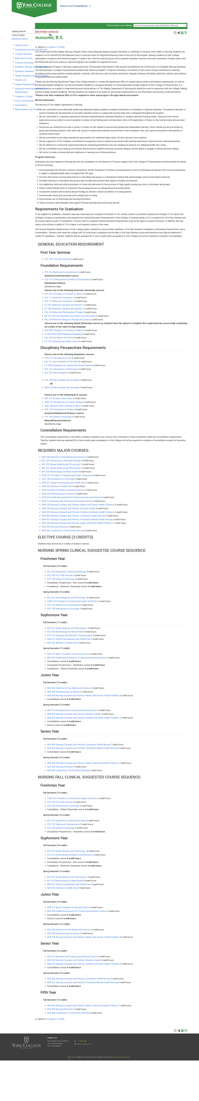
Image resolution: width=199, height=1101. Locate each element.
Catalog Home (21, 48)
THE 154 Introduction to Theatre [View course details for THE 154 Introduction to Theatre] (90, 450)
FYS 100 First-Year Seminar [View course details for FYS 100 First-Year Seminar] (88, 299)
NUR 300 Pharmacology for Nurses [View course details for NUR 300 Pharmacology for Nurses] (89, 534)
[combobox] (160, 28)
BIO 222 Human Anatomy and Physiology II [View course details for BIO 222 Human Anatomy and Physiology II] (92, 508)
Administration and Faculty (27, 108)
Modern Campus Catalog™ (121, 1097)
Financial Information (24, 65)
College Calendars (23, 56)
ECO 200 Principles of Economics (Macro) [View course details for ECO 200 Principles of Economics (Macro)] (94, 371)
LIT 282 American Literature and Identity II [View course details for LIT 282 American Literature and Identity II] (94, 349)
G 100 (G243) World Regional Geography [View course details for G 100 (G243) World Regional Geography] (94, 374)
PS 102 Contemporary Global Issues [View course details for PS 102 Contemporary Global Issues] (92, 382)
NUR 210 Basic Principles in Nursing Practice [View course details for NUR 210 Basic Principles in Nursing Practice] (94, 530)
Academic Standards (24, 74)
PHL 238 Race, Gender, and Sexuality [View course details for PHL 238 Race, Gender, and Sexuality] (92, 420)
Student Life (20, 82)
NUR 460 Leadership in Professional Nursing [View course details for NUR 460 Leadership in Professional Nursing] (93, 571)
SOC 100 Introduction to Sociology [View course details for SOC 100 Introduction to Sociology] (89, 519)
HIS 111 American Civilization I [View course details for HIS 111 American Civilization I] (89, 338)
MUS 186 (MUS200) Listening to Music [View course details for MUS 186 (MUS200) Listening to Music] (93, 446)
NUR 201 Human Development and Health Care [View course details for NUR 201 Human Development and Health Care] (94, 523)
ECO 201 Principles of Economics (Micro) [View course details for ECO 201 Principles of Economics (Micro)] (94, 334)
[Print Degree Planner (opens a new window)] (175, 35)
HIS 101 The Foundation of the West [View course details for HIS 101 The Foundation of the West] (92, 402)
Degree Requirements (25, 87)
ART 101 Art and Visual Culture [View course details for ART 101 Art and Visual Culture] (89, 439)
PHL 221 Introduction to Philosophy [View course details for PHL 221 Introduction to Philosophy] (91, 409)
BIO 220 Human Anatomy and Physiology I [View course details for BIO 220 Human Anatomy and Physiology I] (92, 505)
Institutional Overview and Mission (31, 52)
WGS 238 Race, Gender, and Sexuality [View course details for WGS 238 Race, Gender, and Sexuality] (92, 428)
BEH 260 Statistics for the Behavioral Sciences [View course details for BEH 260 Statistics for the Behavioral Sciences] (94, 497)
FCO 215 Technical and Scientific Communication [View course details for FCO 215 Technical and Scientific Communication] (97, 320)
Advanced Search (20, 41)
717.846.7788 (82, 1081)
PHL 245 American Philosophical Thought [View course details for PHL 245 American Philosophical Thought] (94, 352)
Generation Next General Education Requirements (38, 91)
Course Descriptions (24, 100)
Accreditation (21, 104)
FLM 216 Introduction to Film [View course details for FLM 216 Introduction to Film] (88, 398)
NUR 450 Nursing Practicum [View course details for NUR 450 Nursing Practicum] (85, 567)
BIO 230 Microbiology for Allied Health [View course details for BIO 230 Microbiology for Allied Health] (90, 512)
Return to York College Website (79, 6)
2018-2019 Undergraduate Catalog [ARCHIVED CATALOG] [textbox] (156, 28)
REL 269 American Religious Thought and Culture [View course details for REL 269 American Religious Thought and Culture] (97, 360)
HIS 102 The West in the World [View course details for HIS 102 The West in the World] (89, 378)
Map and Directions (84, 1085)
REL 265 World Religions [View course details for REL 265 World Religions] (86, 413)
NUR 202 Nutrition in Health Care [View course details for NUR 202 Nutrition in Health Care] (88, 527)
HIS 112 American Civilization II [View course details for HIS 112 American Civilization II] (90, 341)
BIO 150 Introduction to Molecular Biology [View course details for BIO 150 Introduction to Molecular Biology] (92, 501)
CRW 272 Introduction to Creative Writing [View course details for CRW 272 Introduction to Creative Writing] (94, 442)
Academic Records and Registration (31, 69)
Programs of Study (24, 95)
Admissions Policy (24, 61)
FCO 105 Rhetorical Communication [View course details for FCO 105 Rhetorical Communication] (91, 312)
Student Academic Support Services (32, 78)
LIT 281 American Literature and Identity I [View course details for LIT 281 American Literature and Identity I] (94, 345)
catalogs (73, 1097)
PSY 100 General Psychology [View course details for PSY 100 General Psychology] (88, 457)
